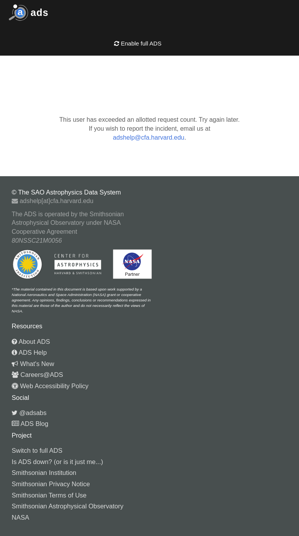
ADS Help (29, 352)
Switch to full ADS (37, 450)
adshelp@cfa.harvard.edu (148, 137)
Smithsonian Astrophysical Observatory (67, 506)
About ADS (31, 341)
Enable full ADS (137, 43)
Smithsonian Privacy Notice (51, 483)
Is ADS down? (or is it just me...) (57, 461)
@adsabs (29, 412)
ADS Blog (30, 423)
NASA (20, 517)
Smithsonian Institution (44, 472)
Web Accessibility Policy (50, 385)
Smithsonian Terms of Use (49, 495)
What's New (33, 363)
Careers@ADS (37, 374)
